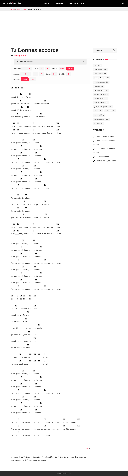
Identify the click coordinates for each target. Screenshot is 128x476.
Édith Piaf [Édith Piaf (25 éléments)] (98, 86)
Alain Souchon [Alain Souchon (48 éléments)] (100, 74)
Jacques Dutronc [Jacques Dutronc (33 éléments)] (100, 102)
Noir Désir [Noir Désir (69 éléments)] (110, 111)
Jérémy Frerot (19, 55)
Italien (62, 68)
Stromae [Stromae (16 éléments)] (98, 123)
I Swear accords (103, 157)
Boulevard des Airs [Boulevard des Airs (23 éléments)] (101, 78)
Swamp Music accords (105, 136)
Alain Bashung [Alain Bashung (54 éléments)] (100, 69)
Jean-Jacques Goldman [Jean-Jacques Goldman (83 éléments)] (102, 107)
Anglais (70, 68)
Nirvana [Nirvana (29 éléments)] (98, 111)
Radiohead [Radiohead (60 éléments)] (99, 115)
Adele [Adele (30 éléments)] (97, 65)
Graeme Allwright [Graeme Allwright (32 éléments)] (101, 94)
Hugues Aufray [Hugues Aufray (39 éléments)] (100, 98)
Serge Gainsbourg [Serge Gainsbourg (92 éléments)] (101, 119)
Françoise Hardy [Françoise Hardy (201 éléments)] (101, 90)
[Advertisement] (64, 27)
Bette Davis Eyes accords (106, 161)
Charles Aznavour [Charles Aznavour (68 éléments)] (101, 82)
